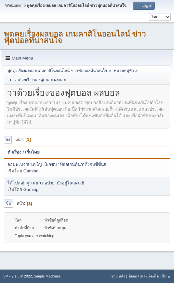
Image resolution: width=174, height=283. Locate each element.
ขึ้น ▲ (166, 276)
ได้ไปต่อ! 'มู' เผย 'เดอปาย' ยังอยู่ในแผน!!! (45, 183)
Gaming (31, 170)
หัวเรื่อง (14, 152)
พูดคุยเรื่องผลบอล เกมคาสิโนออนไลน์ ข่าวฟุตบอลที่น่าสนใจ (75, 37)
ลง (8, 140)
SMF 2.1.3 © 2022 (17, 276)
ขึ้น (8, 203)
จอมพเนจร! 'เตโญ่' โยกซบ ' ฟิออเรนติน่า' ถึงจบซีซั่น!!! (57, 164)
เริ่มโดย (32, 152)
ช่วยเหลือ (118, 276)
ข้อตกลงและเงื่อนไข (143, 276)
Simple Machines (47, 276)
